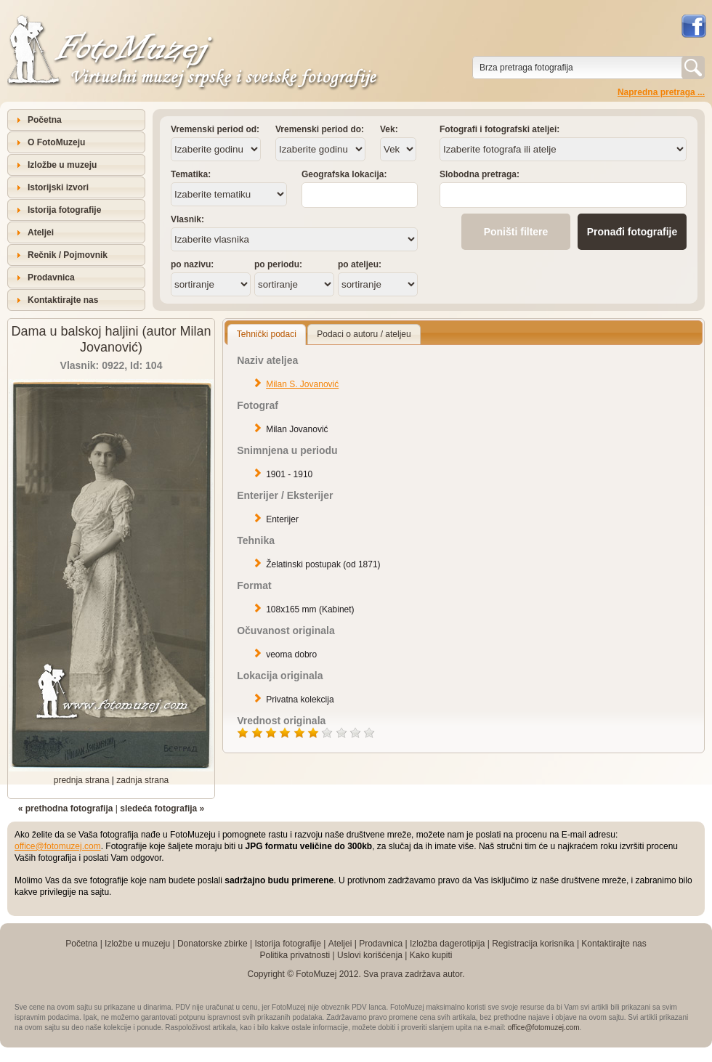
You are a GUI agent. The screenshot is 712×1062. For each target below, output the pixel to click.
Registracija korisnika (533, 944)
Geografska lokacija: (344, 174)
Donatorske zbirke (212, 944)
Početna (45, 120)
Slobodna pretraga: (479, 174)
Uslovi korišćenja (369, 955)
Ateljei (41, 232)
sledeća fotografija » (162, 808)
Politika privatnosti (294, 955)
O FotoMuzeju (56, 142)
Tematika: (191, 174)
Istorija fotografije (64, 210)
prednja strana (82, 780)
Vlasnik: (187, 219)
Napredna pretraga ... (661, 92)
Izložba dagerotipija (447, 944)
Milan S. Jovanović (302, 384)
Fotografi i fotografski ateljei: (499, 129)
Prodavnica (51, 277)
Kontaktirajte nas (63, 300)
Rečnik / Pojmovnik (68, 255)
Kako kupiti (431, 955)
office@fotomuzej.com (58, 846)
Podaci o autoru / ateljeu (363, 334)
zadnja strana (142, 780)
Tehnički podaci (266, 334)
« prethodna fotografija (65, 808)
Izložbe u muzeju (62, 165)
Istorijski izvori (58, 187)
